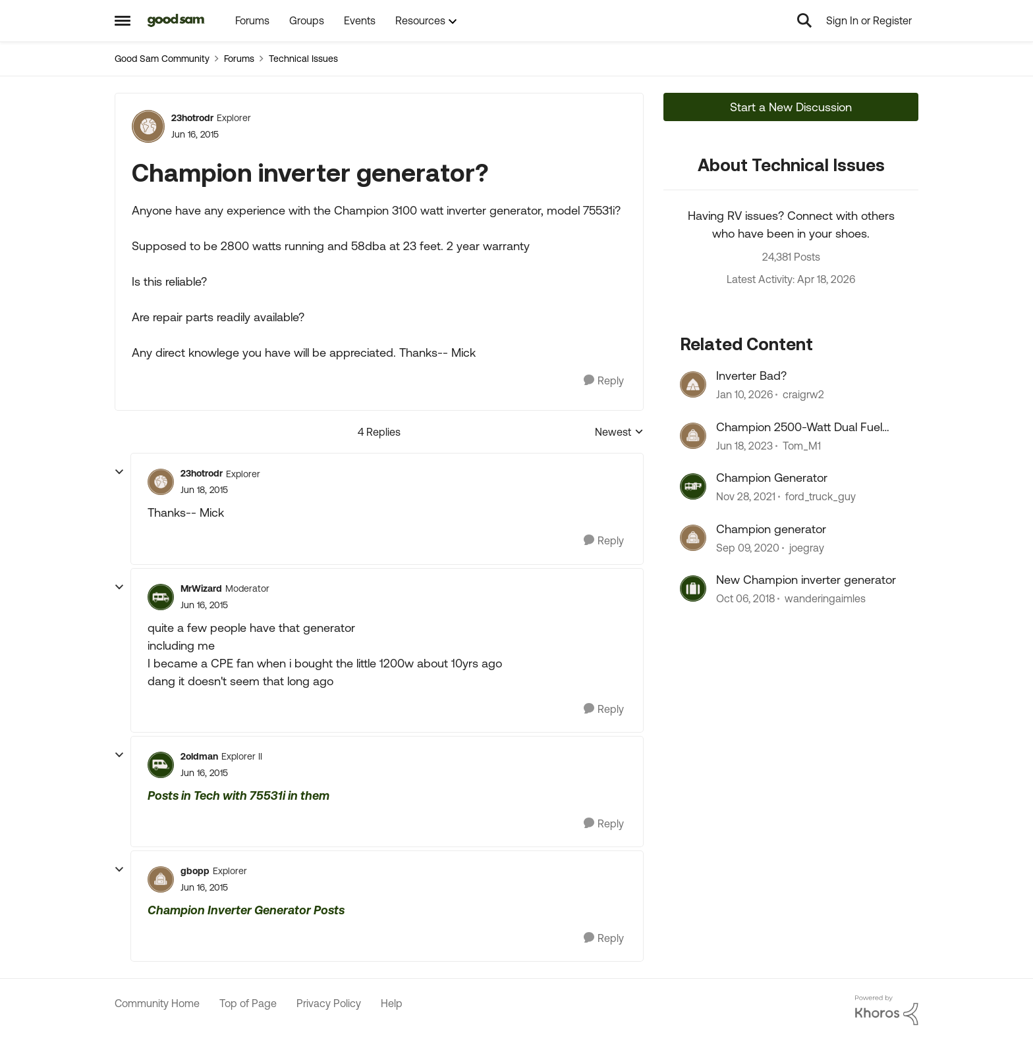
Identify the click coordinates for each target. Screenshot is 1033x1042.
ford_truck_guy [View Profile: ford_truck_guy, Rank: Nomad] (820, 497)
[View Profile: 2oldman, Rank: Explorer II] (161, 765)
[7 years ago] (745, 598)
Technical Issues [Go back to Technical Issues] (303, 58)
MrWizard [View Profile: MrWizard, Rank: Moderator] (201, 588)
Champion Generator (771, 477)
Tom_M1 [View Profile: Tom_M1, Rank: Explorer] (802, 446)
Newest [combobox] (619, 433)
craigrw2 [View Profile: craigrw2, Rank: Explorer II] (803, 395)
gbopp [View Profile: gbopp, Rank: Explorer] (195, 871)
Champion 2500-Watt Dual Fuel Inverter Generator (799, 427)
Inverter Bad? (751, 375)
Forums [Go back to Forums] (239, 58)
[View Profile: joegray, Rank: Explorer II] (693, 538)
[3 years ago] (744, 446)
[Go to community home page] (176, 20)
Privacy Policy (328, 1003)
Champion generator (771, 529)
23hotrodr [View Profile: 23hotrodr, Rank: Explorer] (192, 118)
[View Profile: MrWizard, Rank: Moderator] (161, 597)
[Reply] (604, 380)
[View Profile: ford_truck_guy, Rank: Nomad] (693, 486)
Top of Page (248, 1003)
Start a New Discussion (791, 107)
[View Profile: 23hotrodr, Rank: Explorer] (148, 126)
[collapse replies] (119, 472)
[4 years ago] (745, 497)
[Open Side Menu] (122, 20)
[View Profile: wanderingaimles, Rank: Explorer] (693, 588)
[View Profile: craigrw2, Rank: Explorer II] (693, 384)
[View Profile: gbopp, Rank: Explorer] (161, 879)
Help (392, 1003)
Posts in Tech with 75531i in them (238, 795)
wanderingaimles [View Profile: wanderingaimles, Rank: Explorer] (825, 598)
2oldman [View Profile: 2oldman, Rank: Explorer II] (199, 756)
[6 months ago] (744, 395)
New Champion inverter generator (806, 579)
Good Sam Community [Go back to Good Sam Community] (162, 58)
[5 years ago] (747, 548)
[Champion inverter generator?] (204, 490)
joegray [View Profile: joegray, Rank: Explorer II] (806, 548)
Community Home (157, 1003)
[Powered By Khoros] (886, 1010)
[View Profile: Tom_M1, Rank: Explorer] (693, 436)
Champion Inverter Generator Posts (246, 910)
